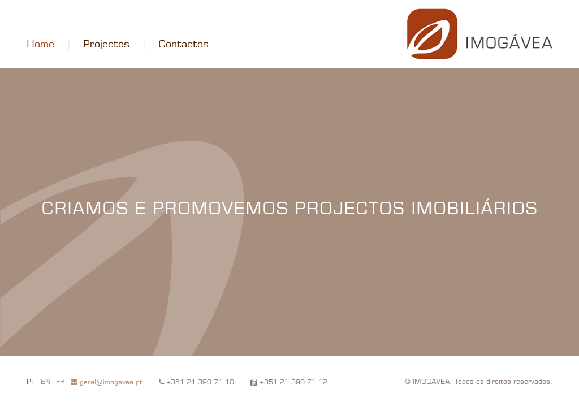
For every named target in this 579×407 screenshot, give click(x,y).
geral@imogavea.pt (106, 382)
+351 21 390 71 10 (196, 382)
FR (60, 382)
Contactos (183, 45)
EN (45, 382)
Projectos (106, 45)
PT (31, 382)
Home (40, 45)
